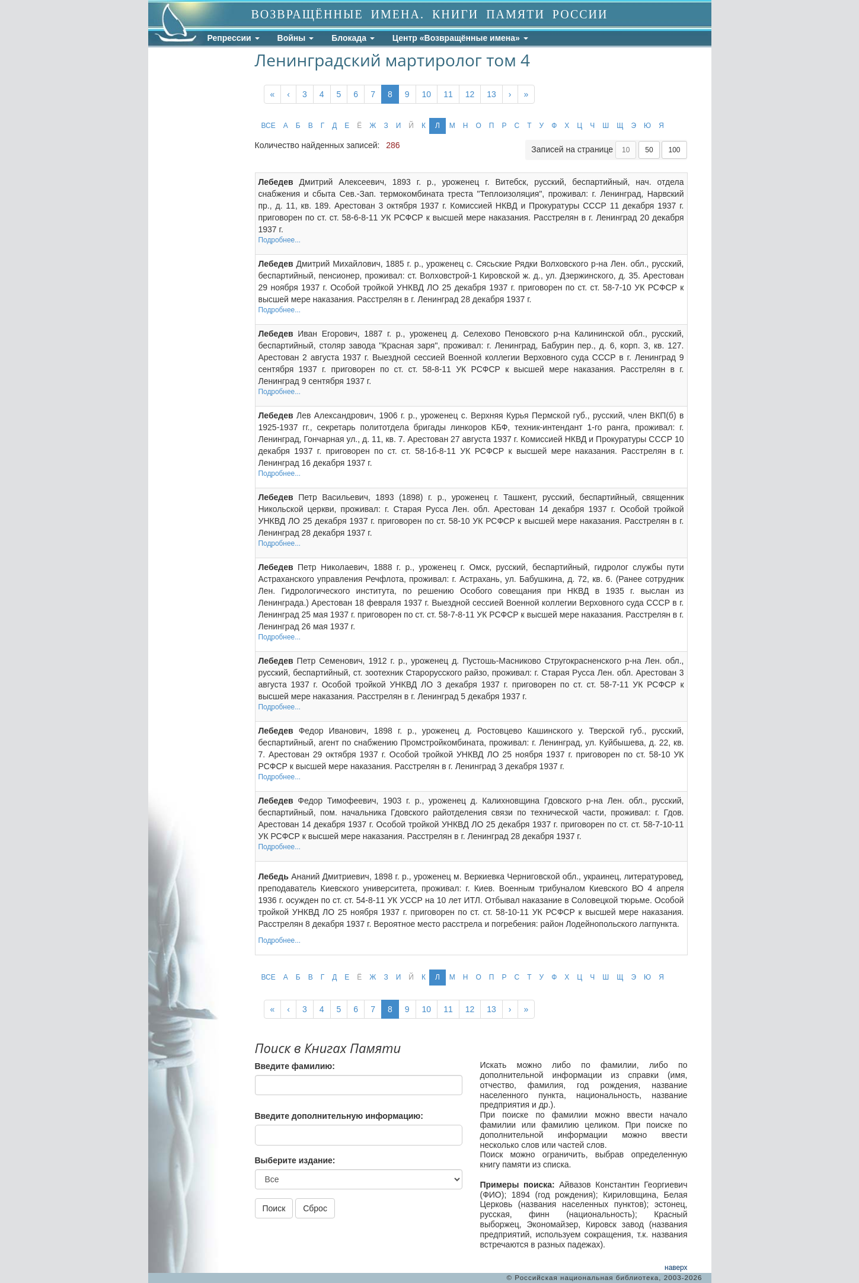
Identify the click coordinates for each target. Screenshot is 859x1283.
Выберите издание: (295, 1160)
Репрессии (233, 38)
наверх (676, 1267)
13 (491, 94)
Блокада (353, 38)
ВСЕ (268, 125)
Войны (295, 38)
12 (470, 94)
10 (427, 94)
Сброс (315, 1208)
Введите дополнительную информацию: (339, 1116)
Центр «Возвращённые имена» (460, 38)
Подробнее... (279, 240)
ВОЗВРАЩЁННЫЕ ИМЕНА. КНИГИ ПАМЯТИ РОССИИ (429, 14)
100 (674, 150)
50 (649, 150)
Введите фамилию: (295, 1066)
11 (448, 94)
